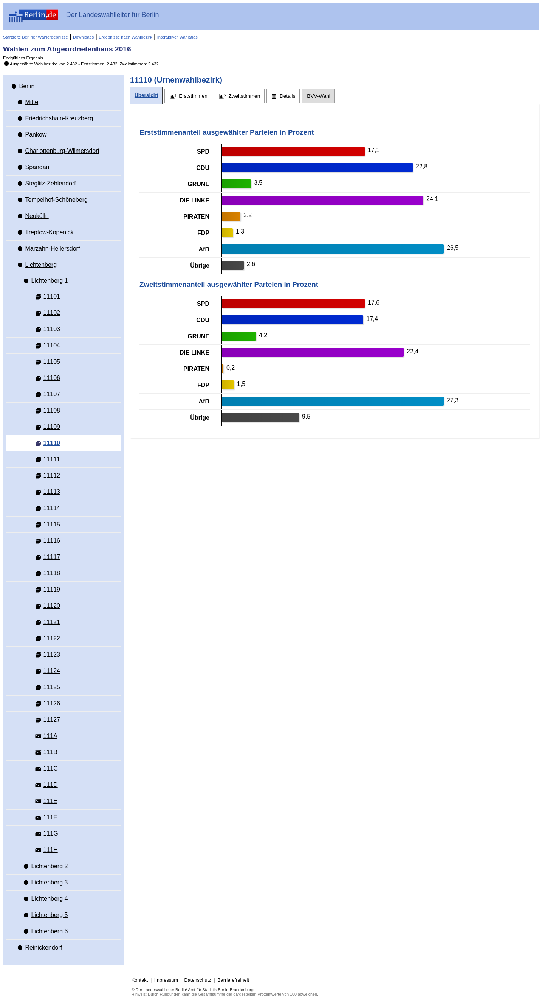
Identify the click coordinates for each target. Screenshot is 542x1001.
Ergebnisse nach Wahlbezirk (125, 37)
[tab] (146, 95)
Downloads (83, 37)
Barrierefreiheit (233, 980)
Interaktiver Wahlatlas (177, 37)
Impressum (166, 980)
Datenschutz (197, 980)
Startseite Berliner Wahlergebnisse (35, 37)
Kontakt (140, 980)
